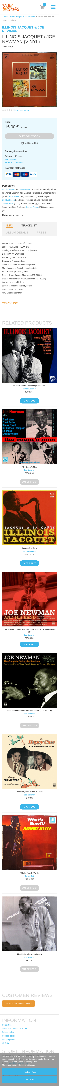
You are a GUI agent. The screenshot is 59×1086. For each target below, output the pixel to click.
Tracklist (29, 225)
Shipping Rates (8, 1039)
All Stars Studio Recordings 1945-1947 (29, 386)
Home (5, 17)
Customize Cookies (26, 1065)
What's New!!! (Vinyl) (30, 873)
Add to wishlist (31, 143)
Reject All (29, 1072)
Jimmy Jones (8, 203)
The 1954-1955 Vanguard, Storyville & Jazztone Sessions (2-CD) (29, 630)
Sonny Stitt (29, 876)
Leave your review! (21, 110)
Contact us (7, 1025)
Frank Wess (14, 196)
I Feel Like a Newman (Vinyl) (29, 954)
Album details (17, 232)
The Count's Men (29, 467)
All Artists (6, 1043)
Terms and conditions (14, 162)
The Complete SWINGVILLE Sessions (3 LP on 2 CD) (29, 710)
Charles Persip (31, 207)
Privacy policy (8, 1032)
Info (9, 225)
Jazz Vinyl (7, 46)
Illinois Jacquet (8, 189)
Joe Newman (25, 189)
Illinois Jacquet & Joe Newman (22, 17)
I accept (29, 1080)
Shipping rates (11, 159)
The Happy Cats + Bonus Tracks (29, 792)
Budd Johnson (8, 200)
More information (9, 1065)
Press (41, 232)
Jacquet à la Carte (29, 548)
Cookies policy (8, 1036)
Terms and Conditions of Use (14, 1028)
